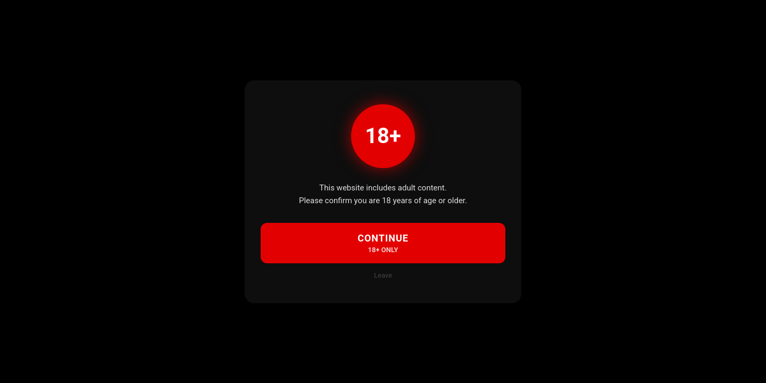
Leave (383, 275)
